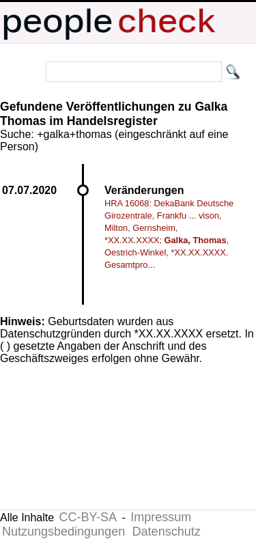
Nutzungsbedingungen (63, 531)
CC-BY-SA (88, 517)
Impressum (160, 517)
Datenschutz (166, 531)
